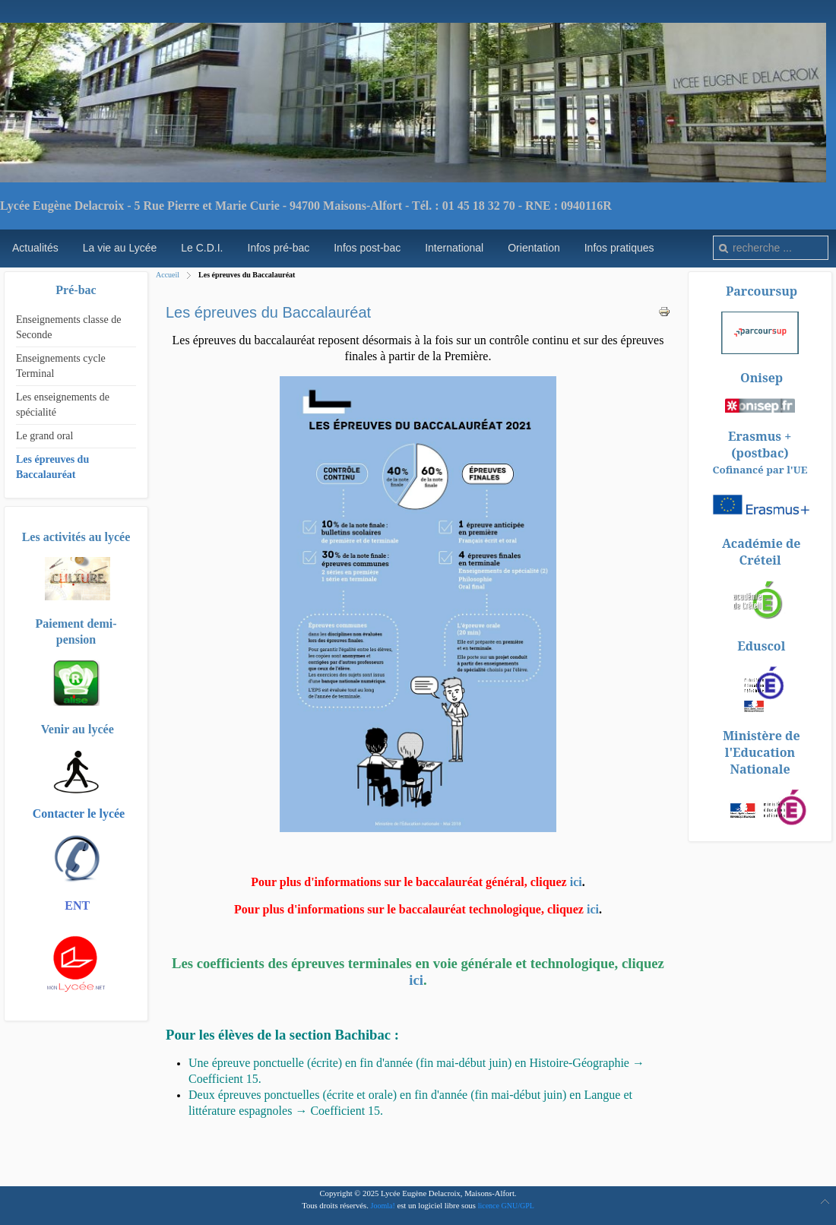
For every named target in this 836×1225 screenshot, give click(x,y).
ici (576, 881)
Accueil (167, 275)
